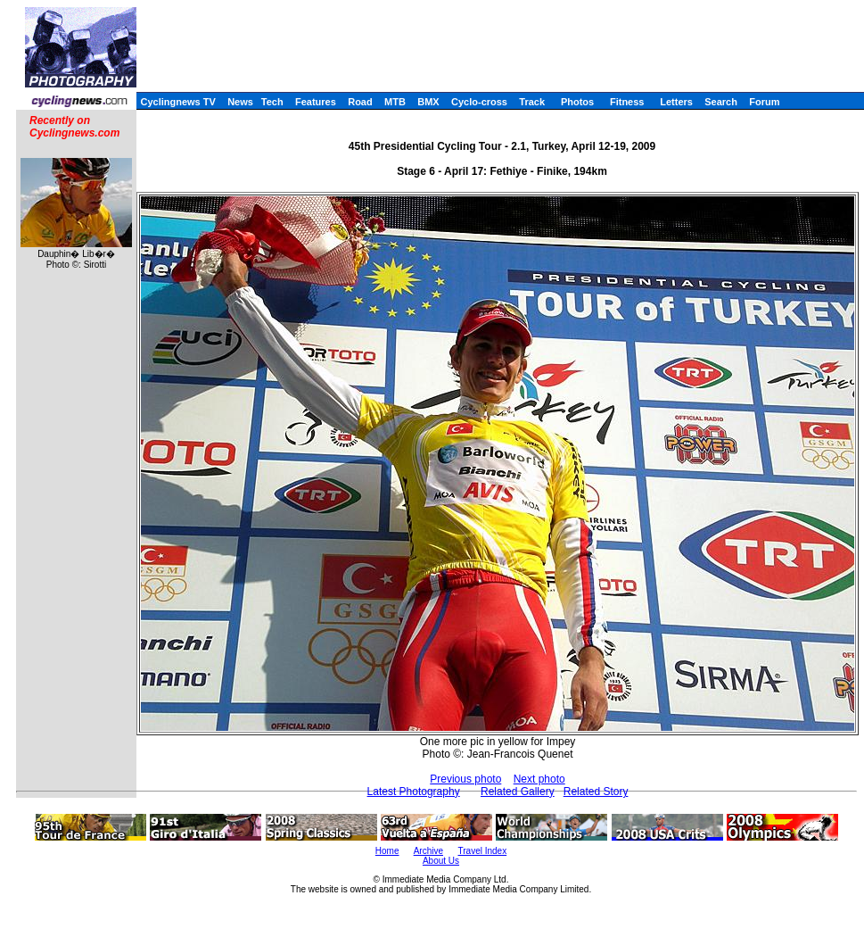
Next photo (539, 779)
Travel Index (482, 851)
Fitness (627, 101)
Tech (272, 101)
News (240, 101)
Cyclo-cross (479, 101)
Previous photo (465, 779)
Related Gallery (518, 791)
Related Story (596, 791)
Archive (428, 851)
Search (720, 101)
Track (532, 101)
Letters (676, 101)
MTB (395, 101)
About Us (441, 861)
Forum (764, 101)
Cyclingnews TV (177, 101)
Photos (577, 101)
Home (387, 851)
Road (360, 101)
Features (315, 101)
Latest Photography (413, 791)
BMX (428, 101)
